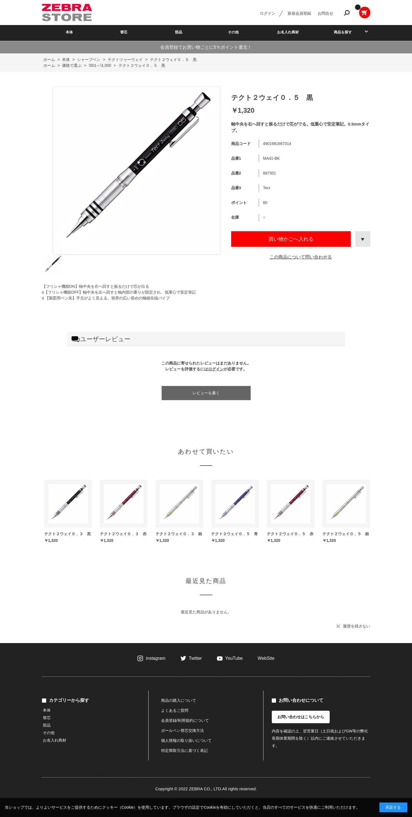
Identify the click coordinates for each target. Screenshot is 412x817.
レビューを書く (206, 393)
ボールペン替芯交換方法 (182, 730)
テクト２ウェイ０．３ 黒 (67, 533)
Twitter (195, 658)
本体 (69, 32)
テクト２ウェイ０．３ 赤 (123, 533)
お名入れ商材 (288, 32)
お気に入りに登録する (362, 239)
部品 (178, 32)
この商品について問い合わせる (301, 257)
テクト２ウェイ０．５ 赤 (290, 533)
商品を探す (343, 32)
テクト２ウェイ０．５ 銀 (345, 533)
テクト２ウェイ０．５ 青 (234, 533)
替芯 (123, 32)
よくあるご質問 (174, 710)
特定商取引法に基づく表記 (184, 750)
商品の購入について (178, 700)
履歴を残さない (356, 626)
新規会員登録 (299, 13)
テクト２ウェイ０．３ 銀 (179, 533)
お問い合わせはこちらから (300, 717)
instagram (155, 658)
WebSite (266, 658)
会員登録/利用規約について (185, 720)
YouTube (234, 658)
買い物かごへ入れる (291, 239)
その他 (233, 32)
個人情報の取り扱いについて (186, 740)
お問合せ (325, 13)
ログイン (267, 13)
